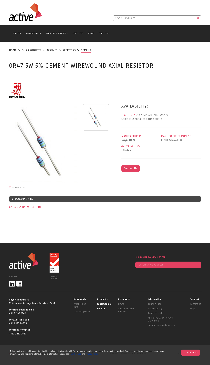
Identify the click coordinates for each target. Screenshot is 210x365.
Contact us (195, 304)
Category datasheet (22, 207)
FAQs (192, 308)
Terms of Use (75, 354)
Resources (78, 33)
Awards (101, 308)
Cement (86, 50)
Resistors (69, 50)
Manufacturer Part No (176, 136)
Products (16, 33)
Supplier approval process (161, 325)
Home (12, 50)
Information (154, 299)
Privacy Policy (92, 354)
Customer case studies (126, 310)
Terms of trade (155, 313)
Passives (51, 50)
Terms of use (154, 304)
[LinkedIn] (12, 283)
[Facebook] (19, 283)
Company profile (82, 311)
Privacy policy (155, 308)
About (91, 33)
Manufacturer (131, 136)
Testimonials (104, 304)
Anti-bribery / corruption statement (160, 319)
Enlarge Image (18, 187)
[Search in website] (154, 18)
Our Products (31, 50)
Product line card (80, 305)
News (121, 304)
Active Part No (130, 145)
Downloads (80, 299)
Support (194, 299)
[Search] (198, 18)
